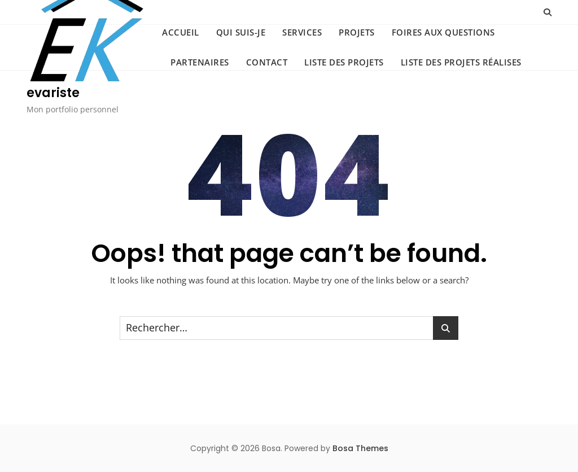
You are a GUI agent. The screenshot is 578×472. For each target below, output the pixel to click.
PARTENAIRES (199, 62)
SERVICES (302, 32)
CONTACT (267, 62)
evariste (53, 93)
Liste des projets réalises (461, 62)
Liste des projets (344, 62)
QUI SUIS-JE (241, 32)
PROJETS (357, 32)
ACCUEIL (180, 32)
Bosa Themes (360, 448)
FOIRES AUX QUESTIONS (443, 32)
